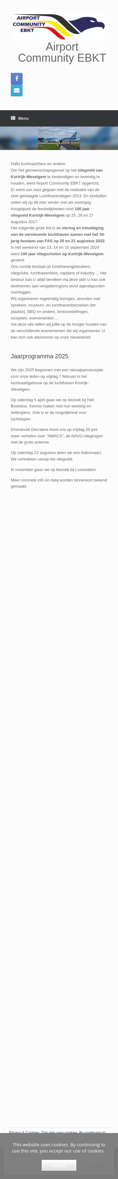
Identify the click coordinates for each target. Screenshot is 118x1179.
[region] (59, 138)
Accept (59, 1165)
